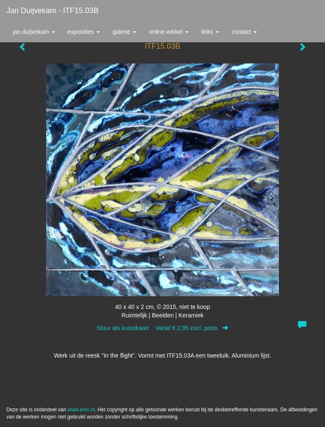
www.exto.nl (81, 410)
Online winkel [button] (169, 31)
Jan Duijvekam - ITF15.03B (52, 10)
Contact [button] (244, 31)
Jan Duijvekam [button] (34, 31)
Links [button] (210, 31)
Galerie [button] (124, 31)
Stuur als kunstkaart (162, 328)
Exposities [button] (84, 31)
